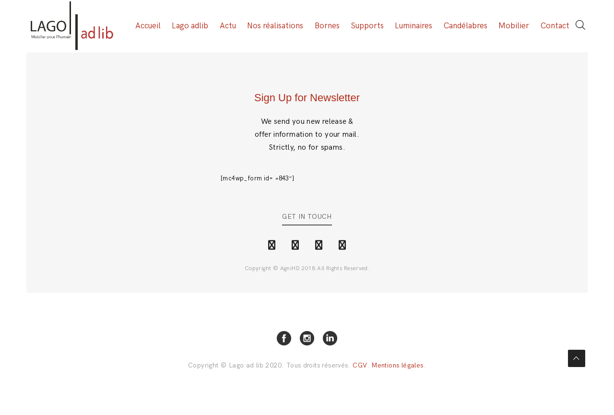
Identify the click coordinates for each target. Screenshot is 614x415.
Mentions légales (397, 366)
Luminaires (413, 26)
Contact (555, 26)
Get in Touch (307, 217)
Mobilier (513, 26)
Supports (367, 26)
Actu (228, 26)
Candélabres (465, 26)
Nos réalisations (275, 26)
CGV (359, 366)
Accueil (148, 26)
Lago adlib (190, 26)
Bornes (327, 26)
